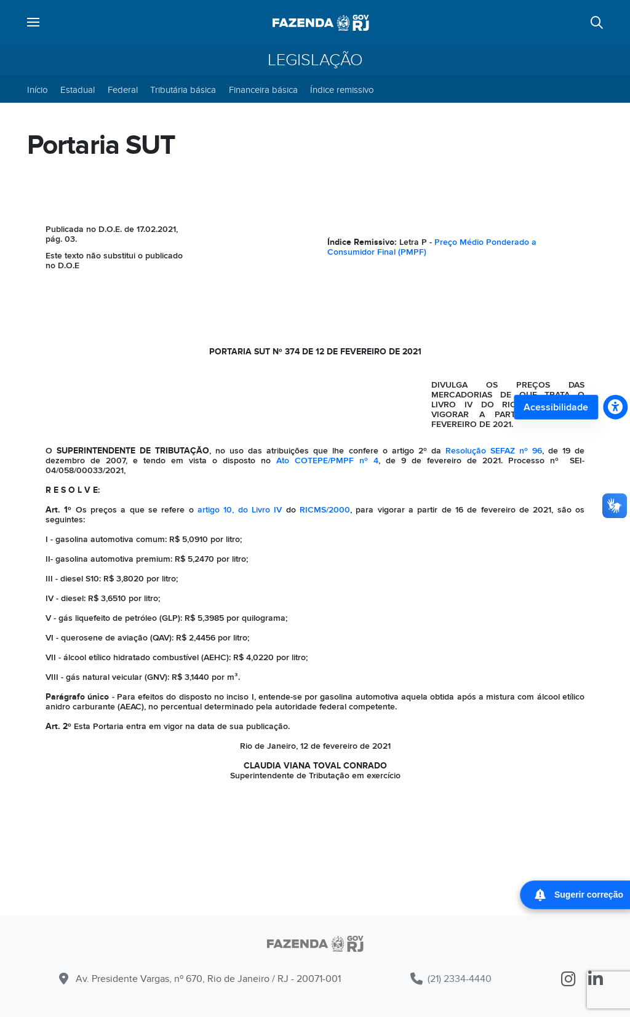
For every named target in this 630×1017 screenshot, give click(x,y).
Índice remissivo (342, 89)
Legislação (315, 60)
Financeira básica (263, 89)
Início (37, 89)
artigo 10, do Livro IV (239, 510)
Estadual (77, 89)
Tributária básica (183, 89)
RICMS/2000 (325, 510)
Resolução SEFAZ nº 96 (493, 450)
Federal (123, 89)
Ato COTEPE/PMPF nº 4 (327, 460)
